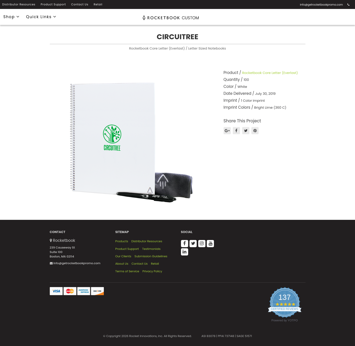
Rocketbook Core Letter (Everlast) (270, 72)
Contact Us (79, 4)
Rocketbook (64, 240)
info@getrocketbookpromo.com (321, 4)
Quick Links (41, 16)
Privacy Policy (152, 271)
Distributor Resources (18, 4)
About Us (121, 264)
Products (121, 241)
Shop (11, 16)
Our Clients (123, 256)
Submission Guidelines (151, 256)
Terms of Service (127, 271)
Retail (98, 4)
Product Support (53, 4)
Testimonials (151, 249)
